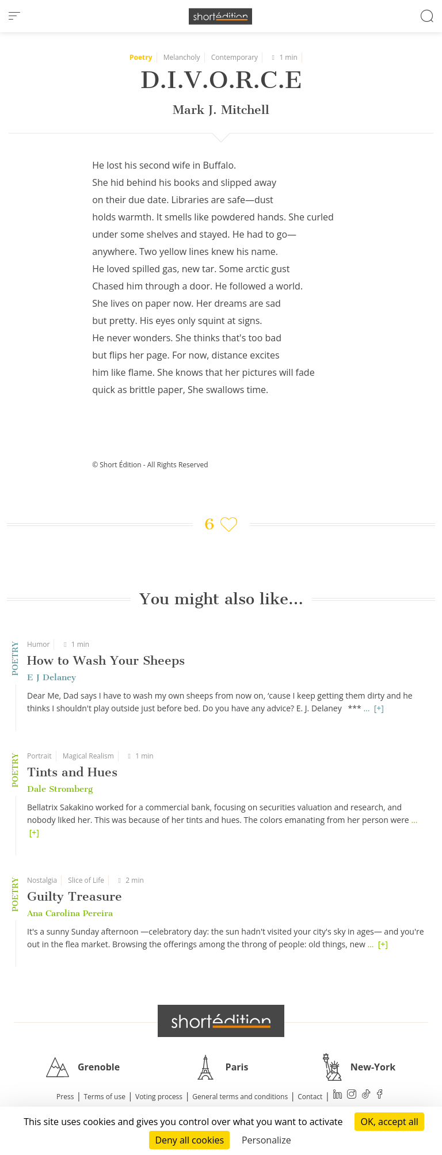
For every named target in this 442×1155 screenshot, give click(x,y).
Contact (310, 1096)
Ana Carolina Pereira (70, 913)
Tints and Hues (72, 772)
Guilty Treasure (74, 896)
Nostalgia (42, 880)
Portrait (39, 756)
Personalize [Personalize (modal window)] (266, 1140)
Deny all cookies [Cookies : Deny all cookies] (189, 1140)
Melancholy (181, 57)
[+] (379, 708)
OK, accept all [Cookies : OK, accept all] (389, 1121)
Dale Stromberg (60, 789)
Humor (38, 644)
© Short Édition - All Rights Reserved (150, 465)
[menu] (14, 16)
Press (65, 1096)
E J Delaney (51, 677)
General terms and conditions (240, 1096)
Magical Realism (88, 756)
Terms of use (104, 1096)
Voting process (158, 1096)
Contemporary (234, 57)
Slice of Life (86, 880)
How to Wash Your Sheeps (106, 660)
